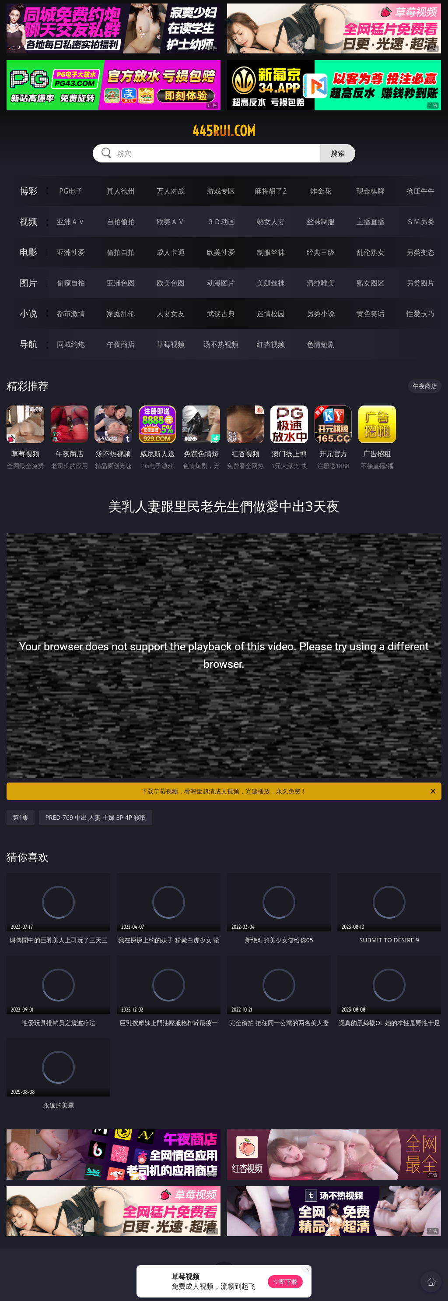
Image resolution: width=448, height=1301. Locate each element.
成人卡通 (171, 252)
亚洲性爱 (71, 252)
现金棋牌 (371, 191)
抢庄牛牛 (420, 191)
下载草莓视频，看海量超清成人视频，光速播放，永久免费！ (289, 791)
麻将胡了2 (271, 191)
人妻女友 (171, 313)
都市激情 (71, 313)
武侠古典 (221, 313)
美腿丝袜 (271, 283)
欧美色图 (171, 283)
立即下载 (285, 1281)
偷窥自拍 (71, 283)
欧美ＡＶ (171, 221)
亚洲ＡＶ (71, 221)
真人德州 (121, 191)
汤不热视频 (220, 344)
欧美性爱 (221, 252)
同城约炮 (71, 344)
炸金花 (320, 191)
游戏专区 (221, 191)
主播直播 (371, 221)
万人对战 (171, 191)
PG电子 (70, 191)
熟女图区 (371, 283)
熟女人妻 (271, 221)
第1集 (20, 817)
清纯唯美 (321, 283)
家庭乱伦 (121, 313)
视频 (28, 221)
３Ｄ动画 (221, 221)
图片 (28, 283)
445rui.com (224, 131)
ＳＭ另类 (420, 221)
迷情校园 (271, 313)
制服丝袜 (271, 252)
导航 (28, 344)
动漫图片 (221, 283)
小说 (28, 313)
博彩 (28, 191)
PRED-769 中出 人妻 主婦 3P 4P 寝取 (95, 817)
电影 (28, 252)
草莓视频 (171, 344)
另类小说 (321, 313)
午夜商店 (121, 344)
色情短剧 (321, 344)
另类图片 (420, 283)
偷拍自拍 (121, 252)
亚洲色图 (121, 283)
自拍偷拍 (121, 221)
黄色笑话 (371, 313)
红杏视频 (271, 344)
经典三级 (321, 252)
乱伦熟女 (371, 252)
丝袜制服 (321, 221)
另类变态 (420, 252)
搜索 (338, 153)
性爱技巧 (420, 313)
